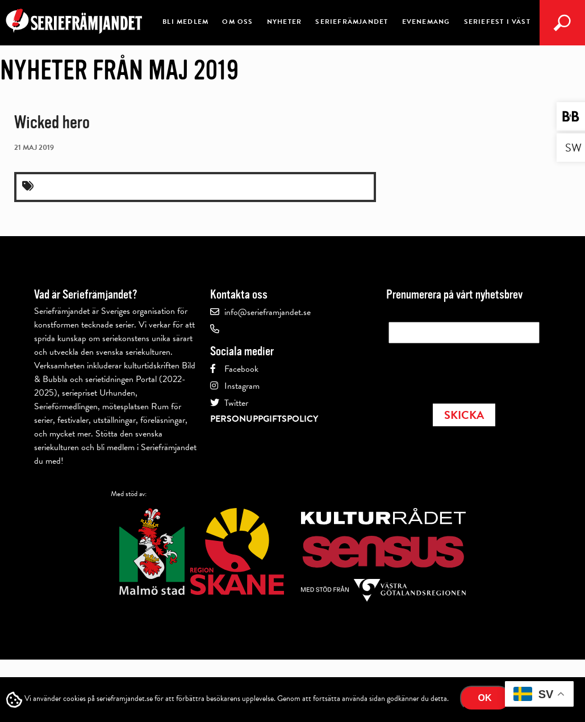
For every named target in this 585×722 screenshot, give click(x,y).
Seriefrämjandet (351, 21)
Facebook (241, 369)
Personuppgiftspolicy (264, 419)
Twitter (236, 403)
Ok (485, 698)
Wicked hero (52, 122)
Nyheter (284, 21)
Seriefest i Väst (497, 21)
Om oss (237, 21)
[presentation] (474, 370)
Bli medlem (185, 21)
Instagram (242, 386)
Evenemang (426, 21)
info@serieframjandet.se (267, 312)
